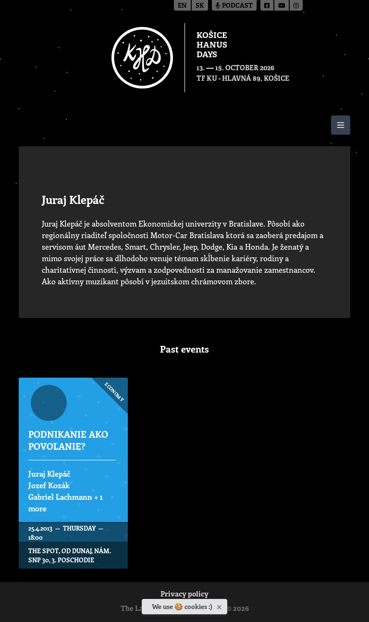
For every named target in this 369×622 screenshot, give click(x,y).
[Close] (220, 605)
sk (200, 6)
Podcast (234, 6)
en (182, 6)
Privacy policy (184, 594)
